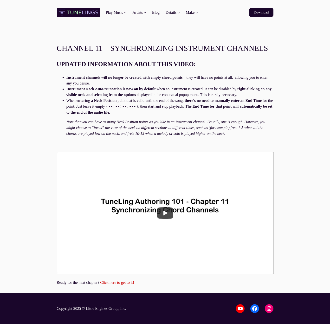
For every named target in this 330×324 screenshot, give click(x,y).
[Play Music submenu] (125, 12)
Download (261, 12)
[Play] (165, 213)
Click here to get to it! (117, 282)
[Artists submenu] (145, 12)
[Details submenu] (178, 12)
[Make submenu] (196, 12)
